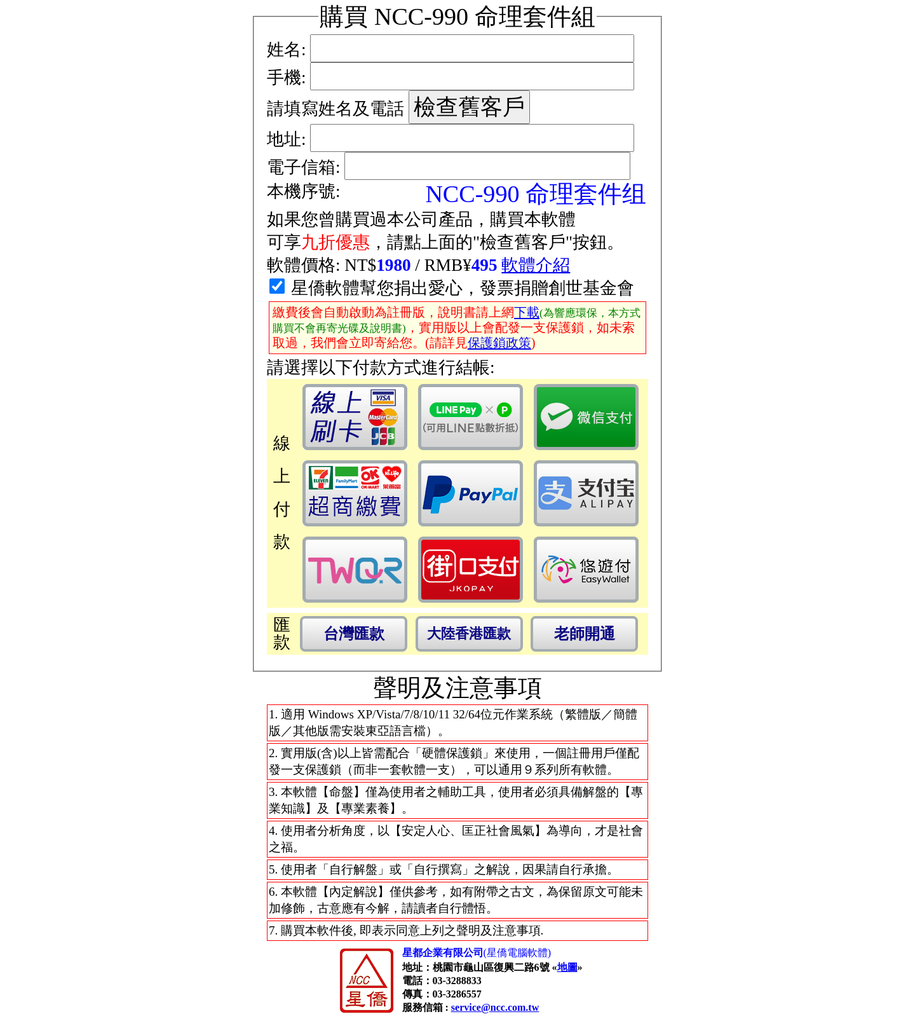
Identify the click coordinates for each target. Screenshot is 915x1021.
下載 (526, 312)
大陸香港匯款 (469, 633)
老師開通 (584, 633)
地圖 (567, 967)
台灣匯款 (353, 633)
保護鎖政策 (499, 343)
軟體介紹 (535, 265)
